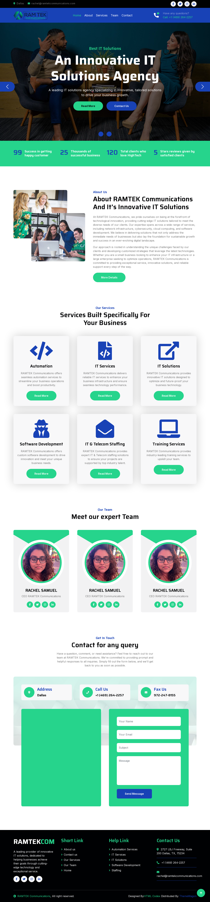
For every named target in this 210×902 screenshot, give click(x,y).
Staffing (115, 870)
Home (77, 15)
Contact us (69, 854)
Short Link (72, 840)
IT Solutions (118, 859)
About (88, 15)
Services (101, 15)
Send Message (134, 793)
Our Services (70, 859)
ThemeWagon (188, 896)
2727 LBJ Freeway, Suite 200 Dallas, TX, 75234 (174, 851)
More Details (109, 277)
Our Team (68, 865)
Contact (127, 15)
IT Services (117, 854)
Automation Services (123, 849)
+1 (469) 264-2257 (109, 695)
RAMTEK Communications (31, 896)
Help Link (119, 840)
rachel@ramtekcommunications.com (177, 874)
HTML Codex (152, 896)
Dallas (41, 695)
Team (114, 15)
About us (68, 849)
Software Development (124, 865)
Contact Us (121, 106)
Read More (88, 106)
